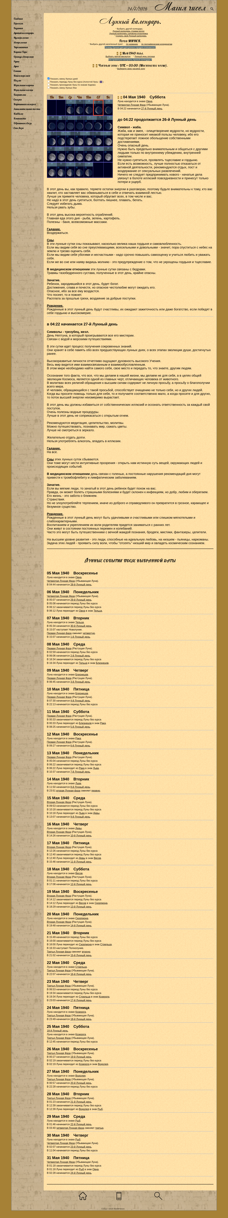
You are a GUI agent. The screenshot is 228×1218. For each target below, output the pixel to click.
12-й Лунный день (81, 884)
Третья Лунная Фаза (59, 970)
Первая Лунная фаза (59, 633)
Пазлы (17, 80)
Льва (96, 768)
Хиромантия (21, 47)
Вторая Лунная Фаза (59, 802)
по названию (132, 44)
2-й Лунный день (80, 655)
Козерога (104, 996)
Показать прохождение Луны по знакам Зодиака (72, 85)
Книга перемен (22, 75)
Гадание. (54, 229)
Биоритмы (20, 94)
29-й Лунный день (81, 599)
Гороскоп (18, 23)
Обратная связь (23, 123)
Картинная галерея (25, 104)
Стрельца (106, 944)
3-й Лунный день (80, 682)
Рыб (100, 1109)
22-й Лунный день (81, 1124)
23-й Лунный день (81, 1146)
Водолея (103, 1064)
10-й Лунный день (81, 835)
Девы (96, 813)
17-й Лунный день (81, 1000)
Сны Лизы (19, 128)
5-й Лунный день (80, 726)
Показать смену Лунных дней (64, 79)
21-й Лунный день (81, 1101)
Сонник (17, 71)
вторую (86, 951)
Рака (103, 723)
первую (95, 790)
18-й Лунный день (81, 1019)
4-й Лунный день (80, 700)
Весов (97, 858)
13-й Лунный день (81, 906)
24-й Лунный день (81, 1173)
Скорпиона (101, 903)
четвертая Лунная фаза (70, 1128)
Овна (149, 101)
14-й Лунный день (81, 925)
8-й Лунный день (80, 787)
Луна (16, 66)
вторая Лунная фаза (68, 790)
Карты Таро (20, 52)
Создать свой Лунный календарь (131, 36)
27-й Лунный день (151, 108)
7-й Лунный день (80, 771)
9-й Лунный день (80, 816)
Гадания (18, 28)
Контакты (20, 118)
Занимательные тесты (27, 109)
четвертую (89, 633)
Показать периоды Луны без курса (66, 82)
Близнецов (102, 663)
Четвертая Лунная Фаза (132, 105)
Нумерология (21, 37)
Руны (16, 61)
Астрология (20, 42)
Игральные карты (24, 85)
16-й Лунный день (81, 974)
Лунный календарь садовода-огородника (128, 33)
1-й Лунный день (80, 637)
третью (99, 1128)
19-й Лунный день (81, 1057)
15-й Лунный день (81, 955)
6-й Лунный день (80, 745)
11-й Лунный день (81, 861)
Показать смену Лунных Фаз (63, 88)
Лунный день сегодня (145, 56)
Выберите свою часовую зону (131, 68)
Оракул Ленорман (24, 56)
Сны (50, 240)
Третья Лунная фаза (59, 951)
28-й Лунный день (81, 584)
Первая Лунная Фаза (59, 648)
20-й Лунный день (81, 1083)
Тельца (98, 610)
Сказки (18, 99)
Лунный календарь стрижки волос (129, 31)
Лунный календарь (24, 33)
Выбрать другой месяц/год (118, 56)
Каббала (18, 113)
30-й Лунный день (81, 626)
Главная (18, 18)
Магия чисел (180, 6)
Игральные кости (23, 90)
